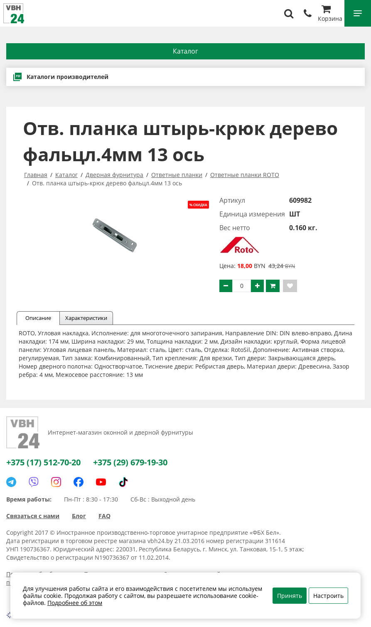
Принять (289, 596)
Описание (38, 318)
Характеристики (86, 318)
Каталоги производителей (60, 77)
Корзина (330, 14)
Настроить (328, 596)
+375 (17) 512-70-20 (43, 462)
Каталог (185, 51)
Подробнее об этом (74, 603)
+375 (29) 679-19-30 (130, 462)
